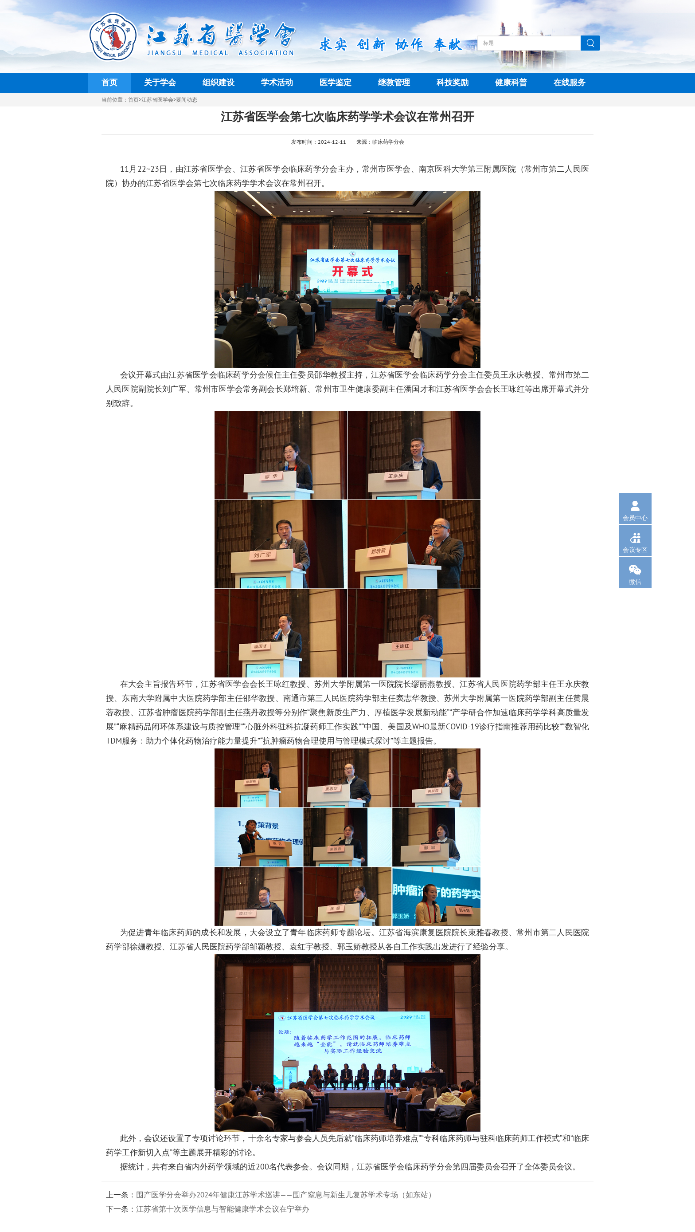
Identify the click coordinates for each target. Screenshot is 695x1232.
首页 (109, 82)
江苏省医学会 (157, 100)
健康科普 (511, 82)
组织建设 (218, 82)
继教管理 (394, 82)
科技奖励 (453, 82)
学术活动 (277, 82)
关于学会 (160, 82)
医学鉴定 (335, 82)
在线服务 (570, 82)
